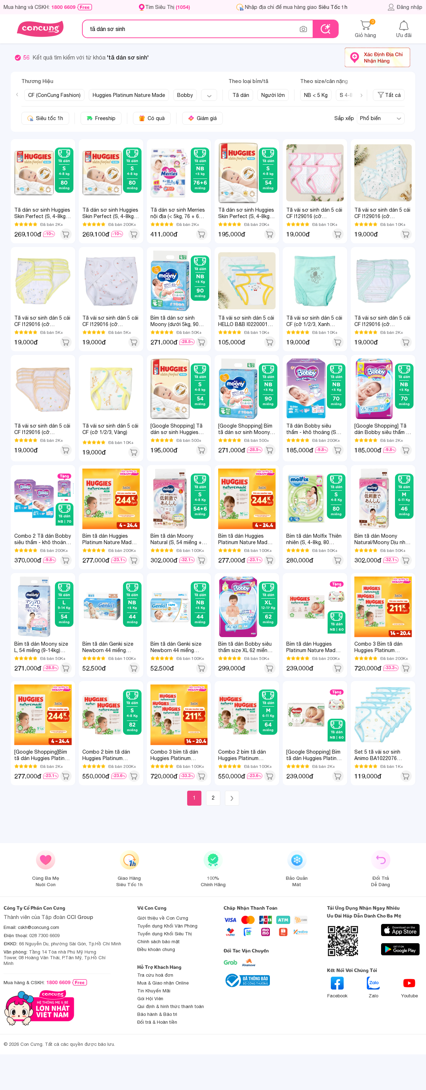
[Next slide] (361, 95)
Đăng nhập (404, 7)
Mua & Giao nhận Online (163, 983)
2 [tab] (67, 500)
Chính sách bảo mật (158, 941)
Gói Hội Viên (150, 998)
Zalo (373, 987)
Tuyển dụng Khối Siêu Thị (164, 933)
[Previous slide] (17, 94)
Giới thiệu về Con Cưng (162, 918)
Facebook (337, 987)
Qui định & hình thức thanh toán (170, 1006)
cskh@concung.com (38, 927)
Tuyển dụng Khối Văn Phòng (167, 926)
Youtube (409, 987)
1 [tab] (63, 500)
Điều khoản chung (156, 949)
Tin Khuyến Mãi (153, 990)
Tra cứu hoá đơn (155, 975)
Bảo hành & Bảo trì (157, 1014)
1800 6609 (63, 7)
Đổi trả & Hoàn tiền (157, 1022)
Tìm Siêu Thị (167, 7)
